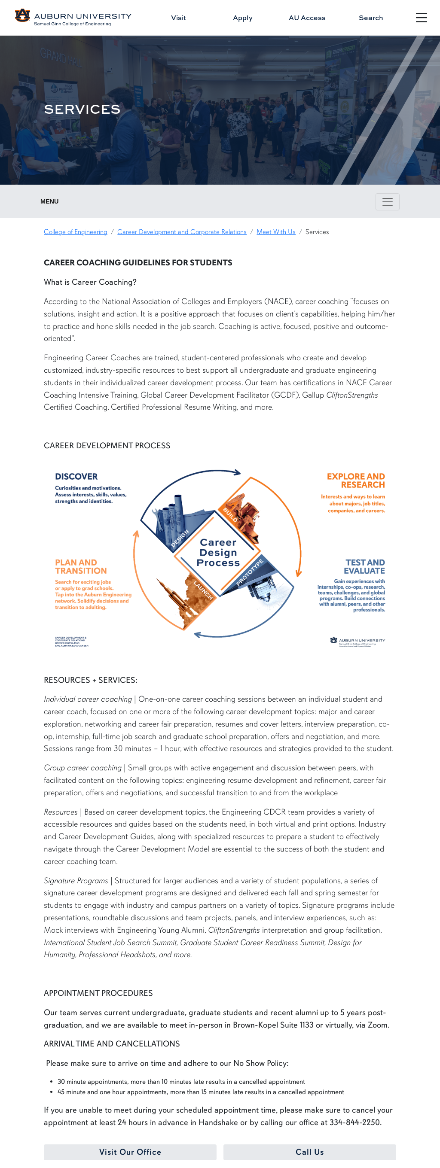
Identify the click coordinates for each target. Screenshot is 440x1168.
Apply (243, 17)
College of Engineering (75, 232)
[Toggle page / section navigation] (388, 201)
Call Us (310, 1152)
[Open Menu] (421, 17)
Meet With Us (276, 232)
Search (371, 17)
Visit (178, 17)
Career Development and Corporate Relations (182, 232)
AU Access (307, 17)
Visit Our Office (130, 1152)
